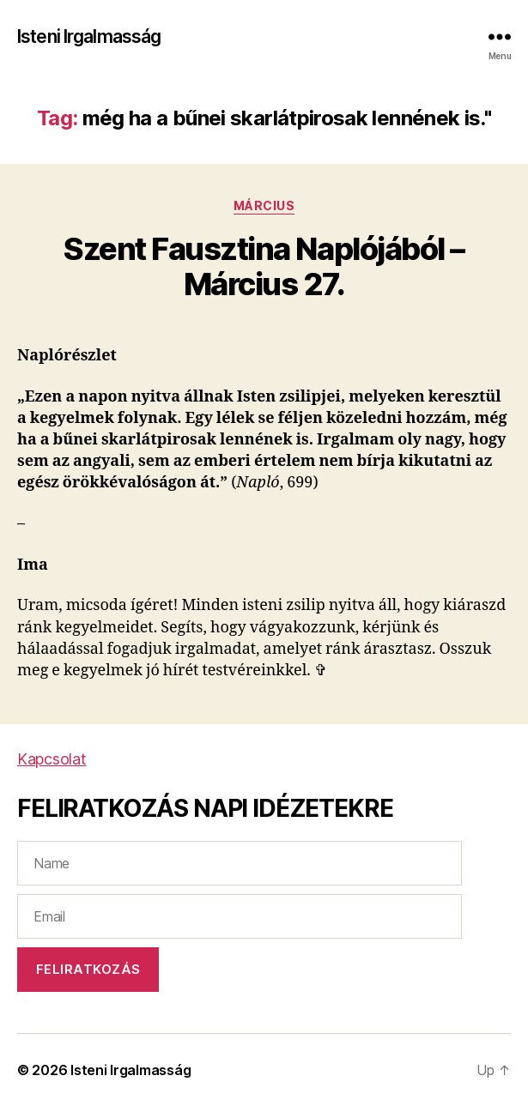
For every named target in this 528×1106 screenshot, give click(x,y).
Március (264, 205)
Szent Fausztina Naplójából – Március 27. (264, 266)
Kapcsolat (52, 759)
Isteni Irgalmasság (89, 36)
